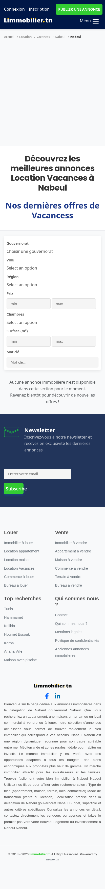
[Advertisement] (47, 95)
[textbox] (22, 268)
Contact (61, 615)
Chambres (15, 314)
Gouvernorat (18, 243)
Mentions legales (68, 632)
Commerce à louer (19, 577)
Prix (10, 293)
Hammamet (13, 617)
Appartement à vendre (73, 551)
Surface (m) (17, 330)
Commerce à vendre (71, 568)
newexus (52, 859)
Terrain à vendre (68, 577)
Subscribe (15, 489)
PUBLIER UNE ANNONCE (79, 9)
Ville (10, 260)
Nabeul (60, 37)
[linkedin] (57, 696)
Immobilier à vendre (71, 543)
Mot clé (13, 351)
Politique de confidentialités (77, 640)
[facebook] (47, 696)
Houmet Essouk (17, 634)
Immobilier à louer (18, 543)
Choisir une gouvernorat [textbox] (30, 251)
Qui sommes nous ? (71, 624)
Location (25, 37)
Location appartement (21, 551)
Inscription (39, 9)
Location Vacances (19, 568)
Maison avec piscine (20, 660)
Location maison (17, 560)
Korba (9, 643)
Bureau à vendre (68, 585)
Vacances (43, 37)
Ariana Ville (13, 651)
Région (13, 276)
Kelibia (9, 626)
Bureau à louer (16, 585)
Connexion (14, 9)
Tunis (8, 609)
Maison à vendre (68, 560)
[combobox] (30, 251)
